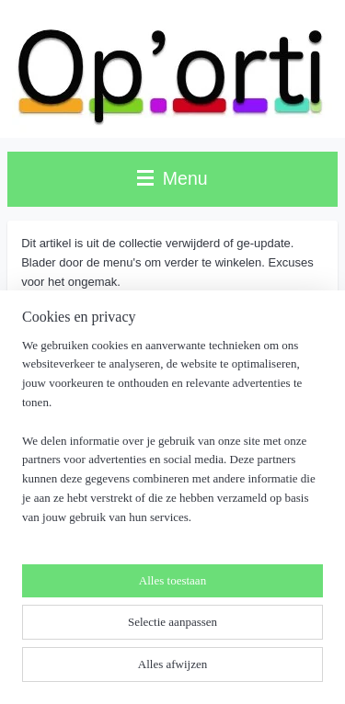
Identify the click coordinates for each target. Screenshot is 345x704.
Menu (172, 178)
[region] (172, 439)
